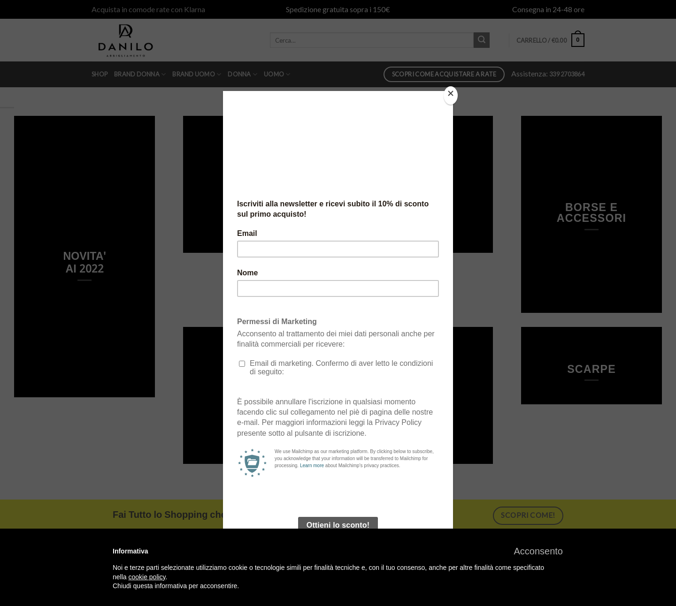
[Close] (451, 95)
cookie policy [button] (146, 577)
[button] (538, 551)
